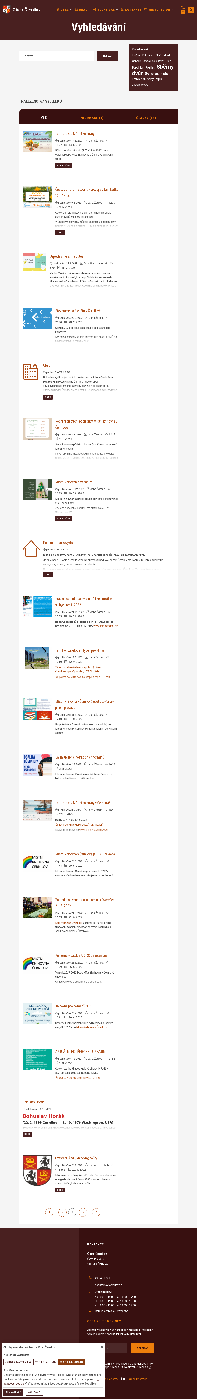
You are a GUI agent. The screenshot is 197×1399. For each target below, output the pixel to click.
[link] (64, 667)
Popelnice (138, 67)
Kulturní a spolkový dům (59, 542)
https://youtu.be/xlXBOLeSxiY (82, 671)
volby (150, 79)
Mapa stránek (111, 1366)
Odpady (136, 61)
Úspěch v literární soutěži (67, 256)
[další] (83, 1212)
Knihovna (147, 55)
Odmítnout (34, 1392)
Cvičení (136, 55)
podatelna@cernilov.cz (108, 1284)
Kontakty (126, 10)
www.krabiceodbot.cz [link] (105, 625)
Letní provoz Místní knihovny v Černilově (82, 802)
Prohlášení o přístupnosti (131, 1363)
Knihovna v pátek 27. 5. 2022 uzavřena (81, 955)
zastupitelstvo (140, 84)
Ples (168, 61)
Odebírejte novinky (104, 1321)
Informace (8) (91, 117)
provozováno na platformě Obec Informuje (117, 1378)
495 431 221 (102, 1277)
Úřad (76, 10)
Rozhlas (150, 67)
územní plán (139, 79)
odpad (166, 55)
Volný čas (100, 10)
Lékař (157, 55)
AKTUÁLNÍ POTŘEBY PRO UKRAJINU (81, 1051)
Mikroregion (153, 10)
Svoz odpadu (156, 73)
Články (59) (146, 117)
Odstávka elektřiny (153, 61)
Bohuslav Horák (33, 1102)
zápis (159, 79)
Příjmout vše (13, 1392)
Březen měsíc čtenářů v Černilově (77, 310)
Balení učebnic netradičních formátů (79, 757)
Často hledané (140, 49)
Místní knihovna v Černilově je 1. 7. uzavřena (85, 854)
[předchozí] (62, 1212)
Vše (44, 117)
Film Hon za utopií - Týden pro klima (79, 650)
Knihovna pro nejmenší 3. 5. (73, 1006)
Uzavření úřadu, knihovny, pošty (76, 1158)
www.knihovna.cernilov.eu (93, 829)
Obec (58, 10)
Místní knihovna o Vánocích (74, 482)
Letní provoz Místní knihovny (74, 133)
